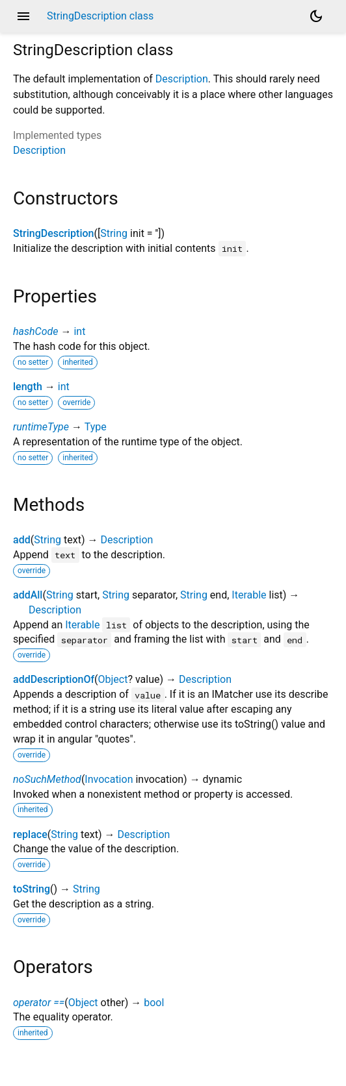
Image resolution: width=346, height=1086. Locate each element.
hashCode (35, 331)
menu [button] (23, 16)
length (27, 386)
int (79, 331)
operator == (38, 1002)
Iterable (249, 595)
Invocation (109, 779)
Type (96, 427)
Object (113, 679)
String (113, 233)
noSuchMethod (47, 779)
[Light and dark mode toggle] (316, 16)
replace (30, 834)
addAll (27, 595)
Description (181, 79)
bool (154, 1002)
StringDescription (53, 233)
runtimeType (41, 427)
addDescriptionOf (53, 679)
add (22, 540)
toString (31, 889)
